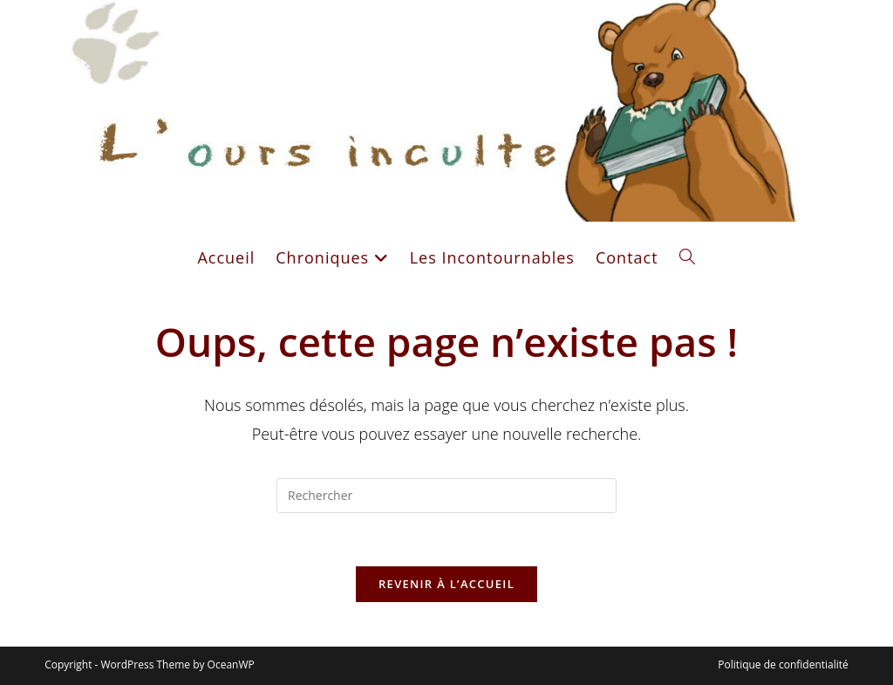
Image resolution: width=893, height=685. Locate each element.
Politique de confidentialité (783, 664)
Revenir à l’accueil (446, 584)
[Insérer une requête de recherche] (446, 495)
